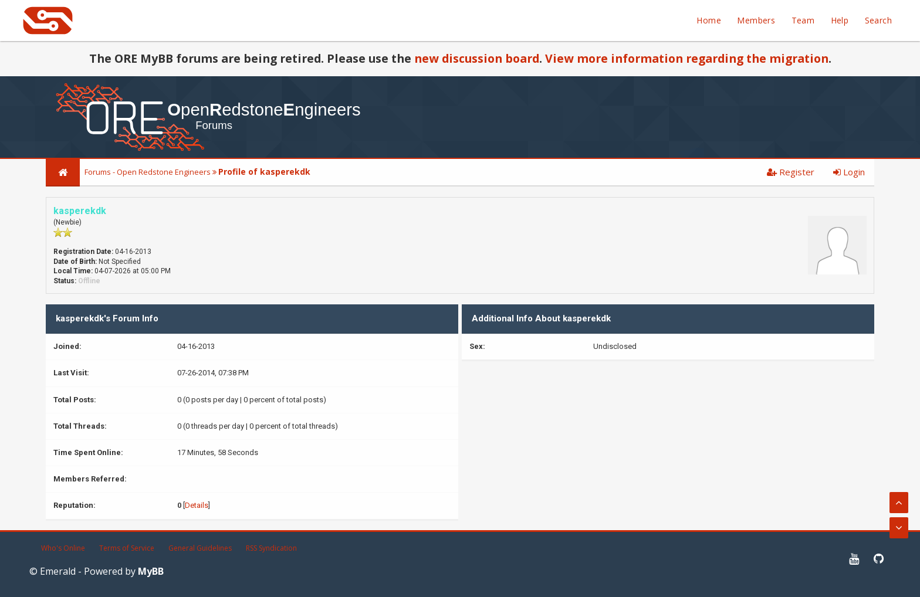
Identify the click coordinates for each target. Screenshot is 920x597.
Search (878, 20)
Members (756, 20)
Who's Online (63, 548)
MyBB (151, 571)
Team (803, 20)
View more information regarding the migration (686, 58)
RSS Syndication (271, 548)
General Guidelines (200, 548)
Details (196, 505)
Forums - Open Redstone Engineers (147, 172)
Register (790, 172)
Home (708, 20)
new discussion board (476, 58)
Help (840, 20)
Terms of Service (126, 548)
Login (849, 172)
